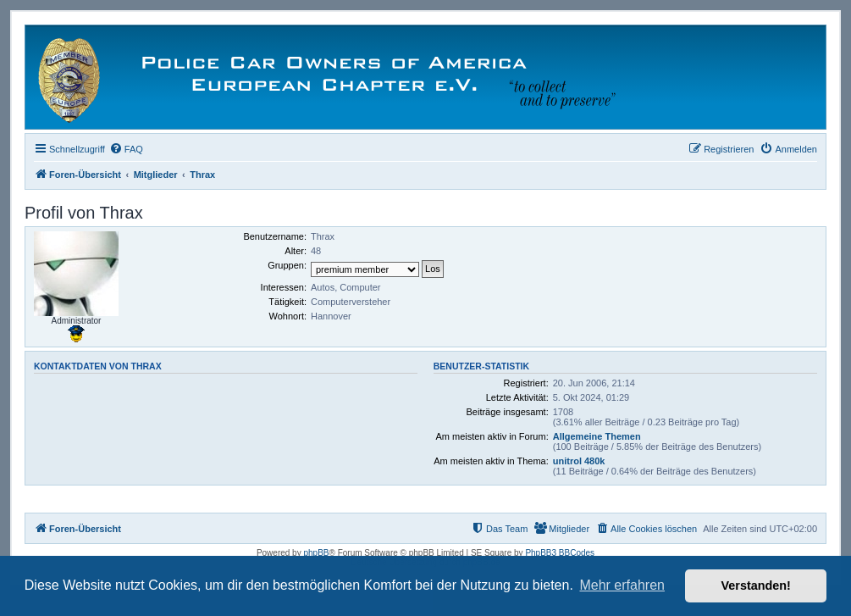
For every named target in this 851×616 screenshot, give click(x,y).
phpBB (316, 553)
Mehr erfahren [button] (622, 585)
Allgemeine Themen (597, 436)
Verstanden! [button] (756, 585)
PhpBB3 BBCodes (559, 553)
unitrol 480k (579, 461)
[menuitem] (126, 149)
